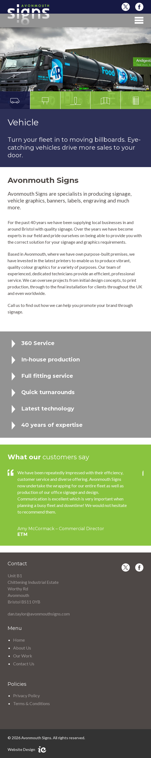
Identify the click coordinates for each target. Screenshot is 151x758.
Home (19, 639)
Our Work (22, 655)
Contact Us (23, 663)
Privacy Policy (26, 695)
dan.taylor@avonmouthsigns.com (39, 613)
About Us (22, 647)
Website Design (21, 749)
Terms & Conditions (31, 703)
